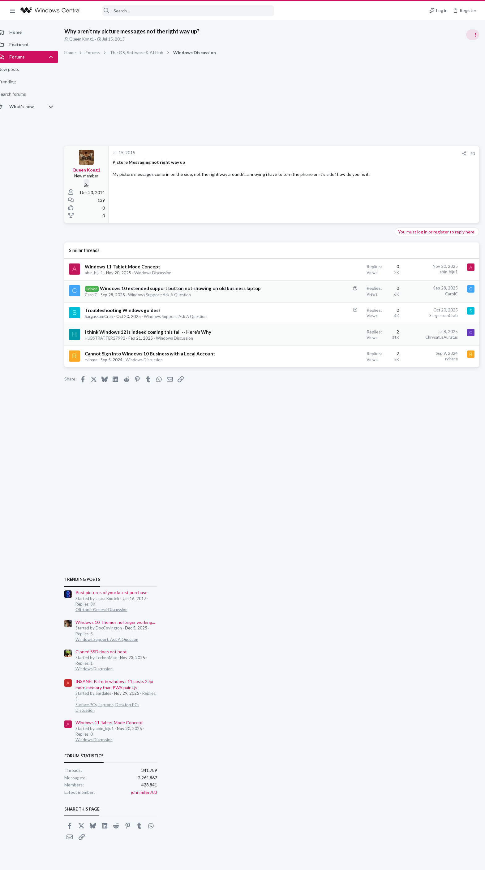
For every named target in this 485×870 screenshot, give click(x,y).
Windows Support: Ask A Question (166, 301)
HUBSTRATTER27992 (112, 344)
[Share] (365, 153)
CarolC (98, 301)
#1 (373, 153)
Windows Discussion (159, 272)
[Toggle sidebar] (472, 34)
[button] (12, 10)
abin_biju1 (101, 272)
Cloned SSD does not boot (423, 407)
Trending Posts (404, 335)
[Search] (181, 10)
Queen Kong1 (88, 39)
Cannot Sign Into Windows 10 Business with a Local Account (157, 360)
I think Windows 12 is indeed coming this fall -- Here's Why (155, 338)
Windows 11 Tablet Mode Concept (129, 266)
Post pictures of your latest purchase (433, 348)
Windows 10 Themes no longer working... (437, 377)
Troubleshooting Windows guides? (129, 317)
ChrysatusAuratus (342, 343)
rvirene (98, 366)
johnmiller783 (466, 547)
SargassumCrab (106, 322)
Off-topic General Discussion (423, 365)
